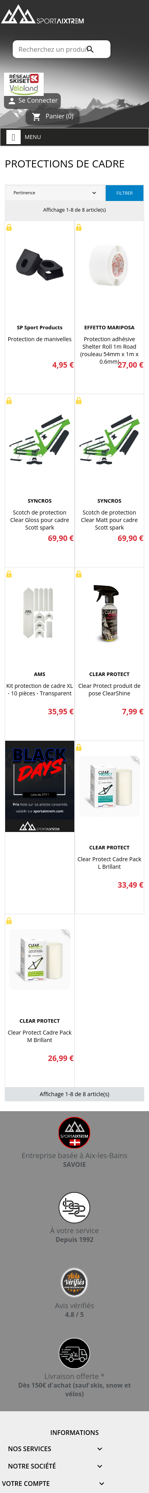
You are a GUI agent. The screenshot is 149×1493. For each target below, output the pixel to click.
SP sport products (39, 327)
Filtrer (124, 193)
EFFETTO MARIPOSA (109, 327)
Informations (74, 1432)
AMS (39, 674)
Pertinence (56, 193)
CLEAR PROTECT (109, 674)
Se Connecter (32, 101)
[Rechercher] (61, 49)
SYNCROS (40, 500)
